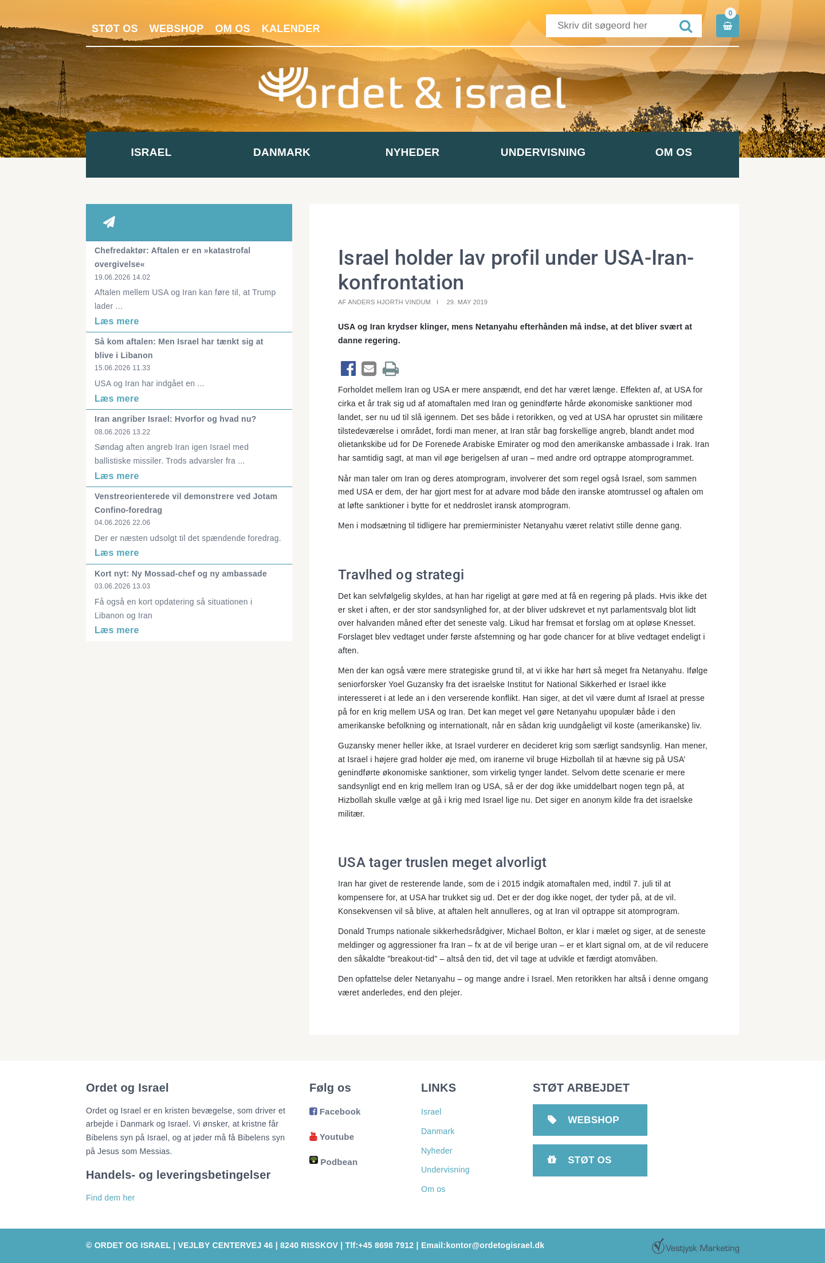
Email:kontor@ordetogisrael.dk (482, 1245)
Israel (151, 152)
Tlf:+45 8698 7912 (379, 1245)
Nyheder (413, 152)
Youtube (331, 1137)
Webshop (177, 28)
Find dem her (110, 1197)
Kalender (291, 28)
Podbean (333, 1162)
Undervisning (543, 152)
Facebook (335, 1111)
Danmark (282, 152)
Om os (232, 28)
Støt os (115, 28)
